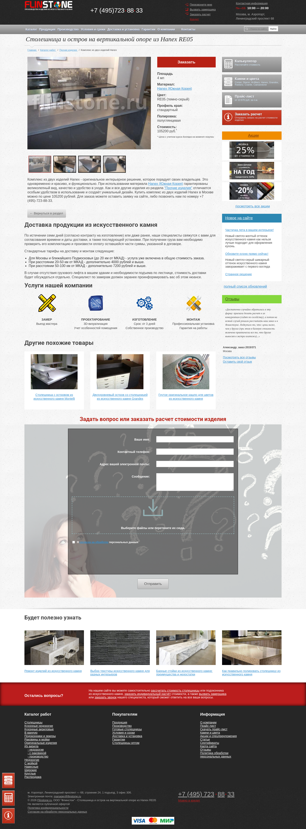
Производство (68, 29)
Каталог (31, 29)
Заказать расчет (200, 14)
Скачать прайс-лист (213, 729)
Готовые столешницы (127, 729)
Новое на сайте (239, 218)
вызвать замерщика (212, 694)
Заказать (187, 62)
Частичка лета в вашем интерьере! (249, 230)
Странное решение (238, 274)
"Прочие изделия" (178, 188)
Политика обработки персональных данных (215, 754)
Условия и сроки (93, 29)
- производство (38, 756)
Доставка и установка (123, 29)
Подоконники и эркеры (40, 736)
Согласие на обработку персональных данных (57, 811)
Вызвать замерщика (203, 9)
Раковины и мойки (37, 739)
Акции (253, 135)
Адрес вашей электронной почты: (125, 464)
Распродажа (32, 777)
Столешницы (33, 722)
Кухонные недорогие (38, 726)
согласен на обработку (93, 542)
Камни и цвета (210, 732)
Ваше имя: (142, 439)
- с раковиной (37, 753)
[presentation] (153, 561)
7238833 (116, 10)
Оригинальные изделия (40, 743)
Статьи (205, 739)
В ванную (30, 732)
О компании (166, 29)
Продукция (47, 29)
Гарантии (148, 29)
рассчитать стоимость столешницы (175, 690)
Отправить (153, 584)
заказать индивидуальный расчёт (148, 694)
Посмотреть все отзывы (239, 357)
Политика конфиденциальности (48, 807)
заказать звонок (105, 697)
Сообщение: (141, 476)
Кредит (194, 19)
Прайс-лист (208, 726)
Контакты (188, 29)
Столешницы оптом (125, 743)
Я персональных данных (105, 542)
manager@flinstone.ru (67, 796)
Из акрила (31, 746)
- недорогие (36, 749)
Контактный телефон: (134, 452)
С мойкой (30, 763)
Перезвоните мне (201, 4)
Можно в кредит (189, 800)
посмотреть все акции (252, 206)
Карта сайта (208, 746)
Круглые (30, 773)
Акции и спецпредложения (218, 736)
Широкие (30, 770)
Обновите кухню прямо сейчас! (246, 253)
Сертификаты (209, 743)
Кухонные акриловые (39, 729)
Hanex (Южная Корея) (174, 88)
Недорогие (31, 760)
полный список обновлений (245, 286)
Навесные (31, 766)
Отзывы (232, 299)
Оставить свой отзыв (237, 361)
